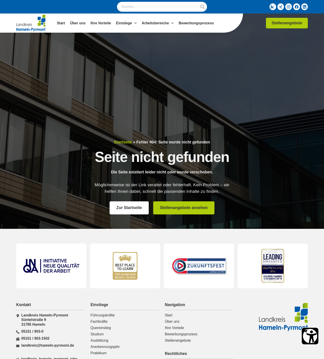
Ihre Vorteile (100, 23)
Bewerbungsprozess (196, 23)
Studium (97, 334)
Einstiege (126, 23)
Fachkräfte (99, 321)
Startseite (123, 142)
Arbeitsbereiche (158, 23)
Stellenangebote (178, 340)
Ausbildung (99, 340)
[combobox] (157, 7)
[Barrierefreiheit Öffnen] (310, 336)
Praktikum (98, 353)
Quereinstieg (100, 328)
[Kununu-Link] (270, 6)
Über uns (78, 23)
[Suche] (202, 7)
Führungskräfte (102, 315)
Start (61, 23)
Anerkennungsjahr (105, 347)
